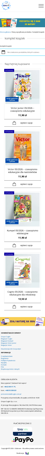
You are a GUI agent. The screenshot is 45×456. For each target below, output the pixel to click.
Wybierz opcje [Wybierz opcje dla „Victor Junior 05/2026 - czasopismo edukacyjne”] (26, 123)
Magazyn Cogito (6, 339)
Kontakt (3, 365)
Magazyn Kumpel (7, 341)
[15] (22, 27)
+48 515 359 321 (10, 390)
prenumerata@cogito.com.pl (11, 394)
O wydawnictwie (6, 356)
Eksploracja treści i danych (10, 369)
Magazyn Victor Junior (8, 343)
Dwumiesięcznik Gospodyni (11, 349)
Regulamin (5, 358)
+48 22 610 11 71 (9, 387)
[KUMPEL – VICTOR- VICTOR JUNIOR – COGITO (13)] (22, 325)
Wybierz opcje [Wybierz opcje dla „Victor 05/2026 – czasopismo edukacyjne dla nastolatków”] (26, 184)
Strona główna (5, 32)
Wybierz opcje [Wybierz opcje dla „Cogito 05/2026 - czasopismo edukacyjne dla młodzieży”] (26, 306)
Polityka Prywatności (8, 360)
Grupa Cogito (5, 337)
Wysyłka (4, 363)
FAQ (2, 367)
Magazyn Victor (6, 345)
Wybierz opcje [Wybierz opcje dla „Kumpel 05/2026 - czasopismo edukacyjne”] (26, 245)
